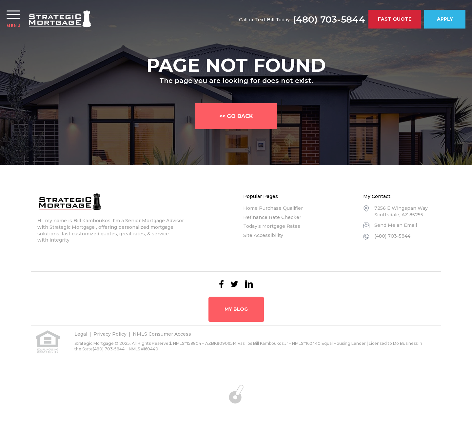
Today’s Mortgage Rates (271, 226)
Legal (80, 334)
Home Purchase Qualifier (273, 208)
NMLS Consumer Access (162, 334)
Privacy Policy (110, 334)
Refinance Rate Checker (272, 217)
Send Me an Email (395, 225)
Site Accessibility (263, 235)
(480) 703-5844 (329, 19)
